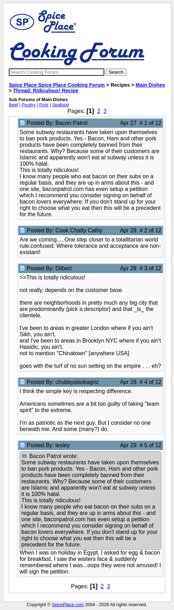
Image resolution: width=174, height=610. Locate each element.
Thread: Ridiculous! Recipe (45, 90)
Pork (43, 104)
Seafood (60, 104)
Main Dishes (150, 85)
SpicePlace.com (68, 604)
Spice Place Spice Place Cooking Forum (57, 85)
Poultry (29, 104)
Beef (13, 104)
